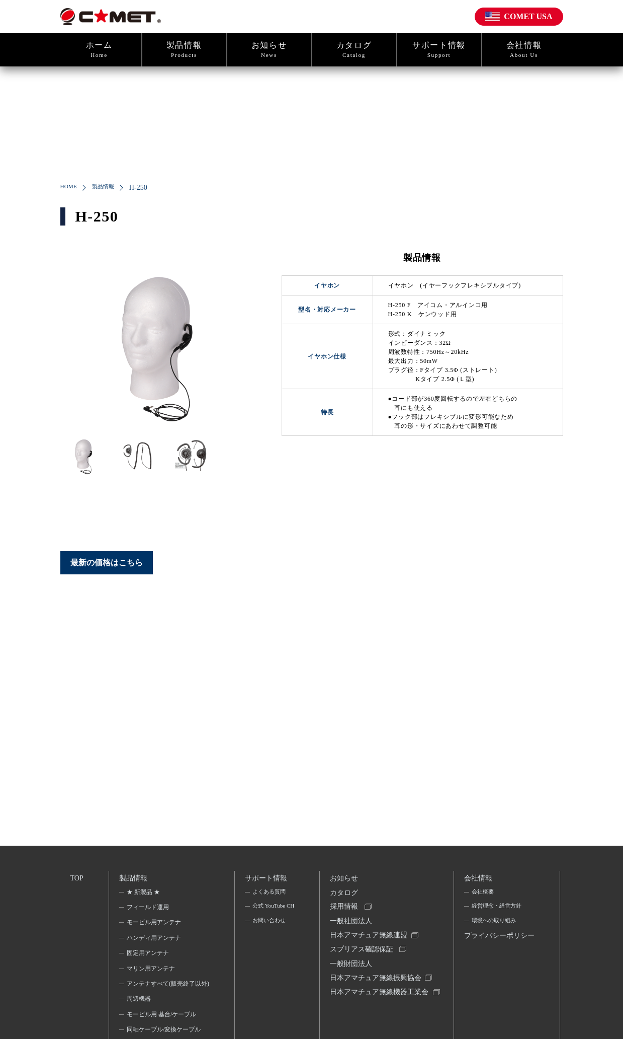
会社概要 (483, 894)
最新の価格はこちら (106, 562)
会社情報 (524, 50)
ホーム (99, 50)
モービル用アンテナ (155, 925)
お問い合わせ (269, 938)
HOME (70, 187)
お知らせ (269, 50)
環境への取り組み (495, 925)
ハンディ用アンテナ (155, 940)
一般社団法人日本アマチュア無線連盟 (370, 935)
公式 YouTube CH (269, 916)
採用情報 (345, 912)
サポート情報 (439, 50)
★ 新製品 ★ (144, 894)
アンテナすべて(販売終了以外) (165, 993)
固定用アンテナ (149, 955)
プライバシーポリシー (497, 948)
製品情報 (184, 50)
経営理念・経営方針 (498, 909)
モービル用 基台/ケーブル (162, 1030)
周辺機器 (140, 1014)
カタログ (354, 50)
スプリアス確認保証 (363, 958)
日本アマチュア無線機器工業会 (377, 1011)
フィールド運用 (149, 909)
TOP (77, 878)
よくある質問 (269, 894)
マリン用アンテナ (152, 971)
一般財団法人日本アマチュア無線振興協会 (377, 981)
